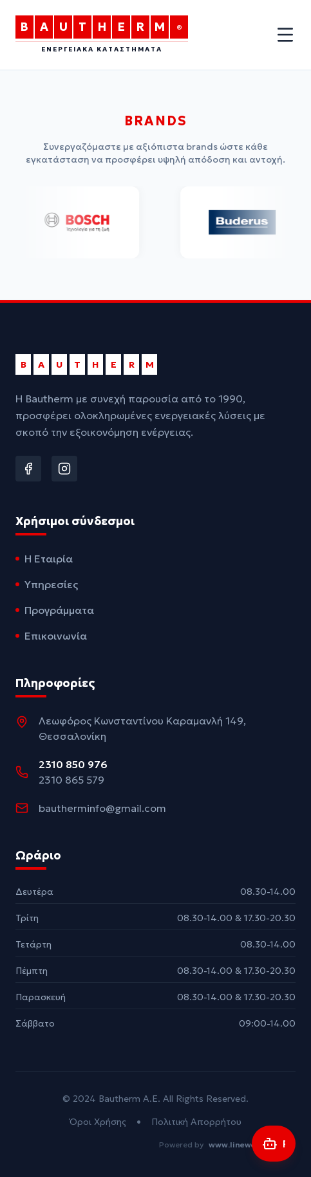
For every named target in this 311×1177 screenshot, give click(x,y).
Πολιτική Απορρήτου (196, 1122)
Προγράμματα (54, 610)
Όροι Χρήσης (98, 1122)
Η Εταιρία (44, 558)
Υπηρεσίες (46, 584)
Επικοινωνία (51, 635)
